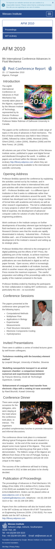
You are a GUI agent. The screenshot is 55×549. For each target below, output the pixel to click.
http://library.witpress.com (22, 162)
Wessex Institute (12, 13)
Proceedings (10, 29)
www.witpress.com (10, 495)
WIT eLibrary (11, 36)
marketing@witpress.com (13, 498)
